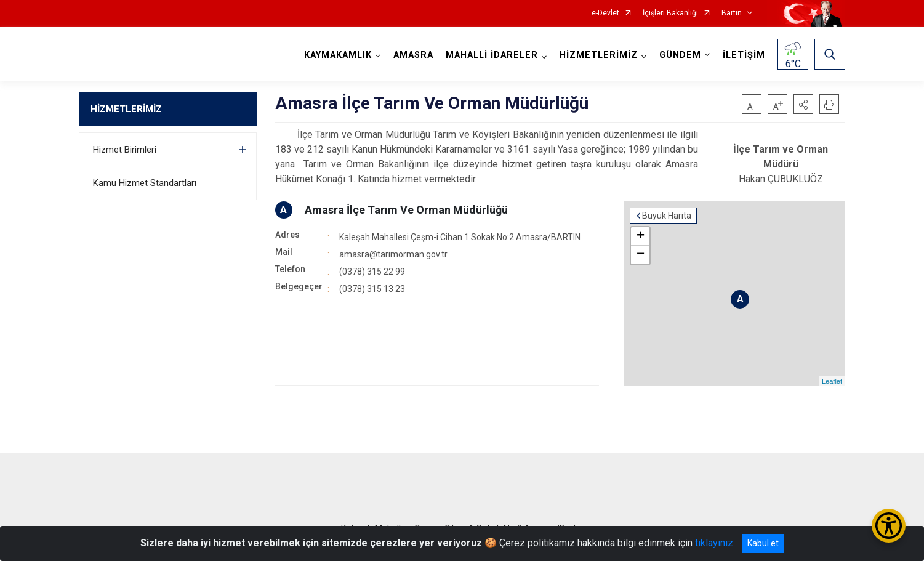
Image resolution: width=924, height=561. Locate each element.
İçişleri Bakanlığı (670, 13)
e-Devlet (605, 13)
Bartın (731, 13)
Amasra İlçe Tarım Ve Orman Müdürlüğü (406, 209)
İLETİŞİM (744, 55)
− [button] (641, 255)
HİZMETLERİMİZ (126, 109)
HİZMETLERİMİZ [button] (599, 55)
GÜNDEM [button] (680, 55)
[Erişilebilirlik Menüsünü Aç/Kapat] (889, 526)
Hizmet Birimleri (124, 149)
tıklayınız (714, 543)
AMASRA (413, 55)
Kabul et (763, 543)
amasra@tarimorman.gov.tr (393, 254)
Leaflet (832, 381)
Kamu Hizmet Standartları (144, 182)
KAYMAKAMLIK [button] (338, 55)
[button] (803, 104)
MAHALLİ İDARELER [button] (492, 55)
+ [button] (641, 236)
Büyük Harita (666, 215)
